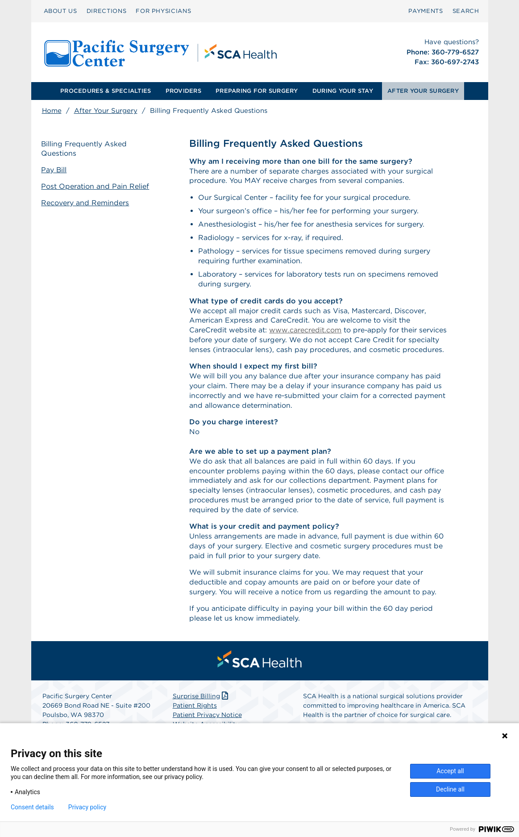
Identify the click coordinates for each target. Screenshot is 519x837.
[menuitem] (60, 11)
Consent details (32, 807)
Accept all (450, 771)
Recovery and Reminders (86, 202)
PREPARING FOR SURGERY (257, 90)
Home (52, 111)
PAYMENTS (425, 11)
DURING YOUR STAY (342, 90)
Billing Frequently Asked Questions (85, 148)
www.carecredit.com (305, 331)
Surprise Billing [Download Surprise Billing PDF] (201, 699)
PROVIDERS (183, 90)
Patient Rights (195, 709)
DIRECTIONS (107, 11)
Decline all (450, 789)
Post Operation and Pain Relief (96, 186)
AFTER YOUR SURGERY (423, 90)
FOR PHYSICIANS (163, 11)
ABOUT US (60, 11)
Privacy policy (87, 807)
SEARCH (466, 11)
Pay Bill (55, 170)
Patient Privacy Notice (207, 718)
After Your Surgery (105, 111)
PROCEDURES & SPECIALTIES (105, 90)
